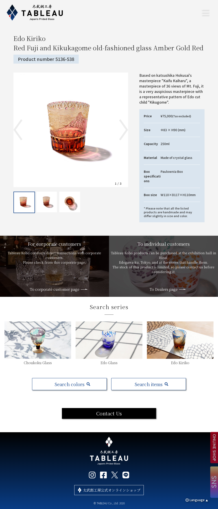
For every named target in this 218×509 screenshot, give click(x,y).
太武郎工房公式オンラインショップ (111, 490)
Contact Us (109, 413)
